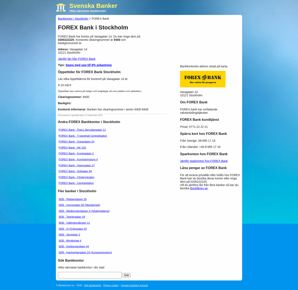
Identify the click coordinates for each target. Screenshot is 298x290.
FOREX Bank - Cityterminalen (76, 177)
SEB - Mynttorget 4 (70, 240)
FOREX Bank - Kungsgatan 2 (76, 153)
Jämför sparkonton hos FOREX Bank (204, 161)
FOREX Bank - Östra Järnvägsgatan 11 (82, 129)
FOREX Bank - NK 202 (72, 147)
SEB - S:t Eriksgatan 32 (73, 228)
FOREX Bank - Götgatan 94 (75, 171)
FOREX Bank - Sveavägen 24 (76, 141)
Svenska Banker (93, 5)
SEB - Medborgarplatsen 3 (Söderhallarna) (84, 211)
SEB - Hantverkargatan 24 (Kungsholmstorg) (85, 252)
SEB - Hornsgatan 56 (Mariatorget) (79, 205)
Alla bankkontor (92, 285)
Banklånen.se (199, 188)
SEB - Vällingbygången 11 (74, 222)
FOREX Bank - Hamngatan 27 (77, 165)
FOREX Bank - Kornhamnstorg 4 (78, 159)
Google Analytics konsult (134, 285)
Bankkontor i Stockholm (73, 18)
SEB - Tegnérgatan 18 (72, 216)
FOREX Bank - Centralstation (76, 183)
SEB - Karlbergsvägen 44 (74, 246)
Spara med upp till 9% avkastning (89, 65)
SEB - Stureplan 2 (69, 234)
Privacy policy (111, 285)
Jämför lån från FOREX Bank (76, 58)
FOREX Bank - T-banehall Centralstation (83, 135)
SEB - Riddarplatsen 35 (73, 199)
